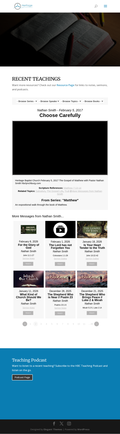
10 (79, 324)
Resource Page (65, 85)
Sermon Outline (60, 259)
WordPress (83, 429)
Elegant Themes (53, 429)
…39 (90, 324)
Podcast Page (22, 377)
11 (84, 324)
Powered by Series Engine (96, 332)
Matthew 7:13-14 (72, 188)
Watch (28, 264)
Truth (67, 191)
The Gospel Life (55, 191)
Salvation (40, 191)
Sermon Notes (28, 258)
